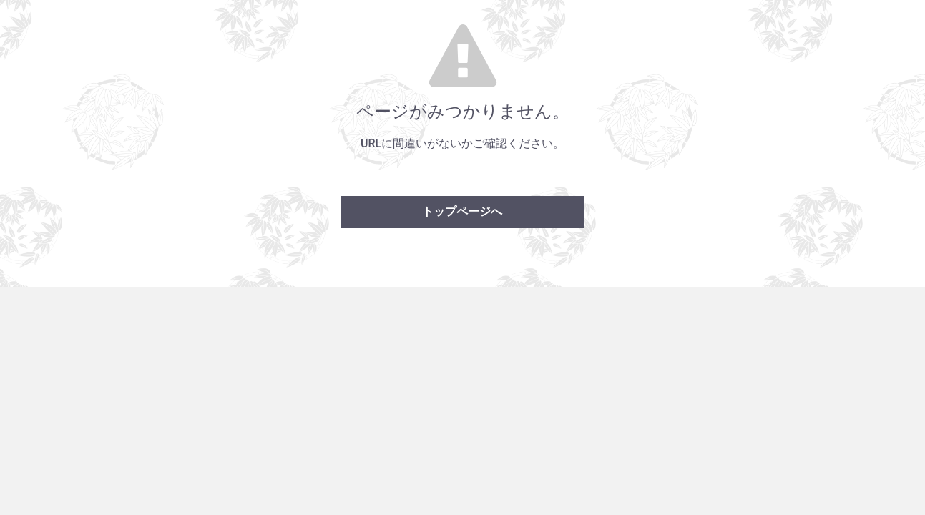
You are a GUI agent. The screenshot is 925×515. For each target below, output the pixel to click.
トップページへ (462, 211)
